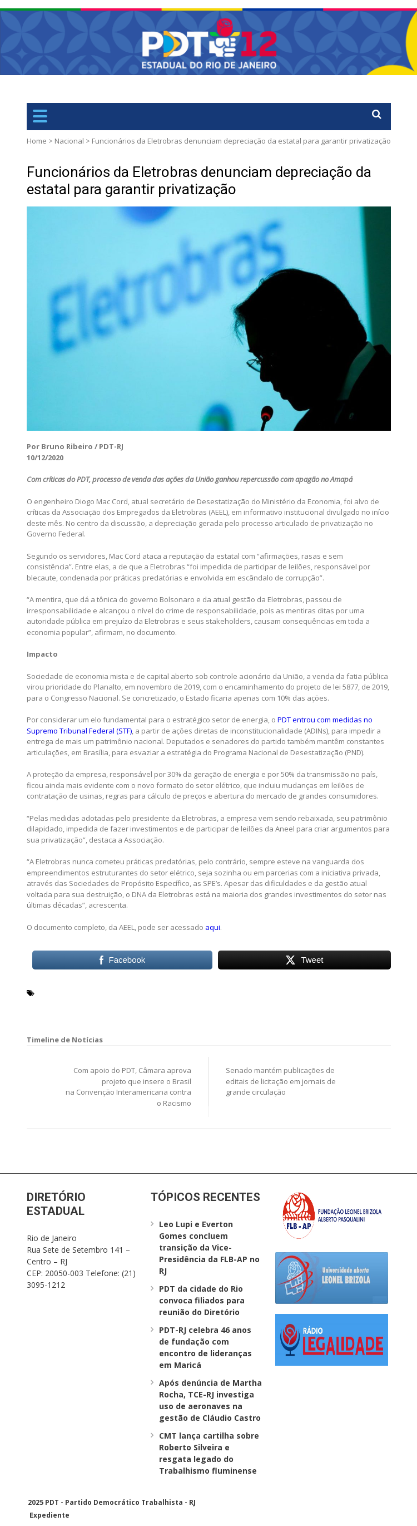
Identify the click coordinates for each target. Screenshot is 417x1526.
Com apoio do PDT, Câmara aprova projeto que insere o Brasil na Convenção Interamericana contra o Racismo (128, 1086)
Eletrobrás (237, 992)
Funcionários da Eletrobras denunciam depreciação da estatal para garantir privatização (199, 181)
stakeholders (208, 1005)
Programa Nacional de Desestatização (109, 1005)
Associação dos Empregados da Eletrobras (136, 992)
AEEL (46, 992)
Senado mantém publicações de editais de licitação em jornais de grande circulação (281, 1081)
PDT (267, 992)
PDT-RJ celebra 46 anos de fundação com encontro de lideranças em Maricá (205, 1347)
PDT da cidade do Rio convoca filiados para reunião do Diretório (202, 1300)
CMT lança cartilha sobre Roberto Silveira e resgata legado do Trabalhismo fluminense (209, 1453)
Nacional (69, 141)
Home (37, 141)
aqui (212, 927)
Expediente (49, 1515)
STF (243, 1005)
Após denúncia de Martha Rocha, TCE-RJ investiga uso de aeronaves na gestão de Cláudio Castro (210, 1400)
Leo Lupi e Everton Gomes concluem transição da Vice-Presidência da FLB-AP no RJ (209, 1247)
